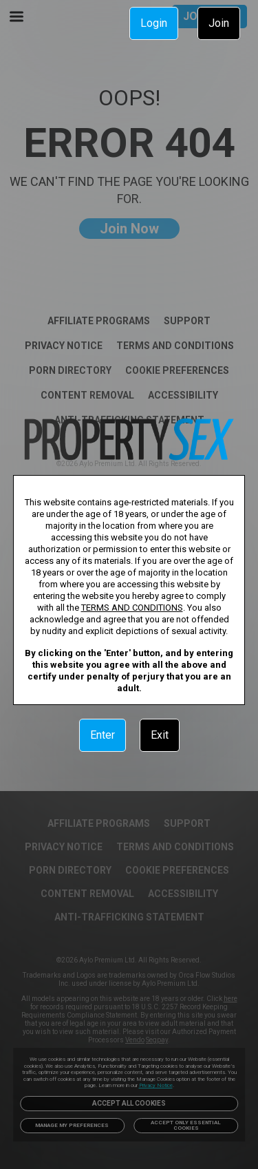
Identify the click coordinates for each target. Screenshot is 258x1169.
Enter (102, 734)
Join (218, 23)
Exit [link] (160, 734)
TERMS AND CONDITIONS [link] (132, 607)
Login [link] (153, 23)
